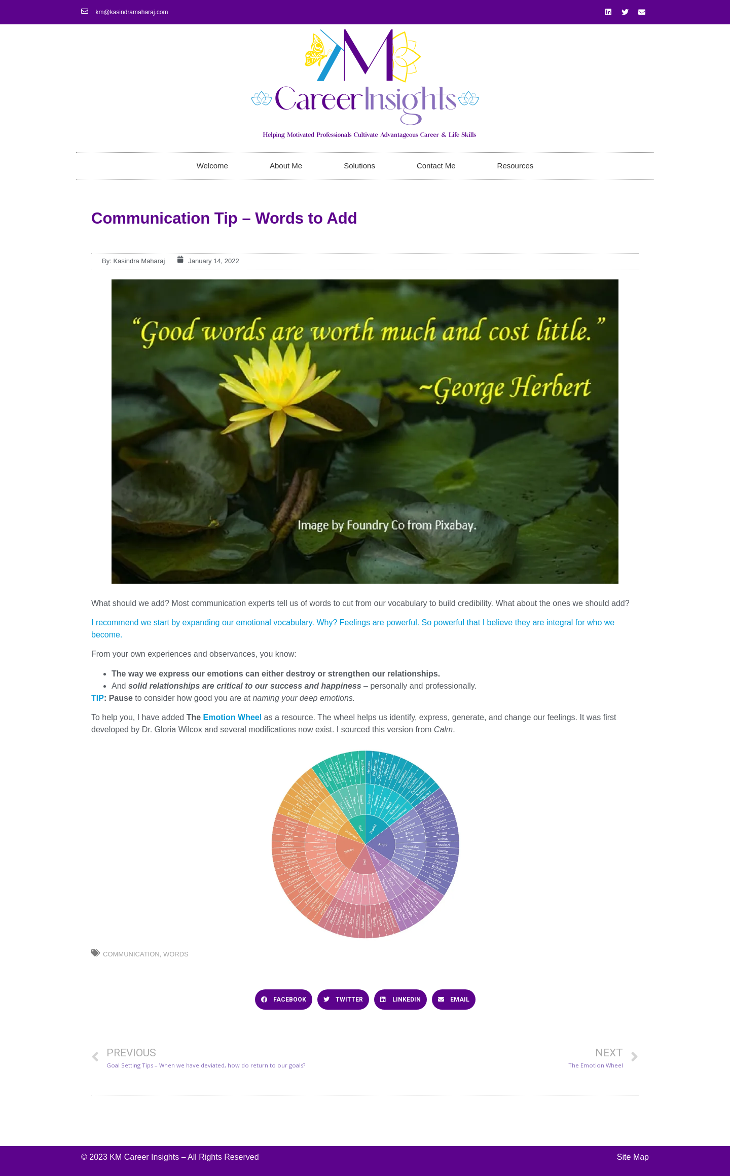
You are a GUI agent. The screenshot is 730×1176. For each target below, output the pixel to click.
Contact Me (436, 165)
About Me (286, 165)
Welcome (212, 165)
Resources (515, 165)
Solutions (359, 165)
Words (176, 954)
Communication (131, 954)
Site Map (633, 1157)
